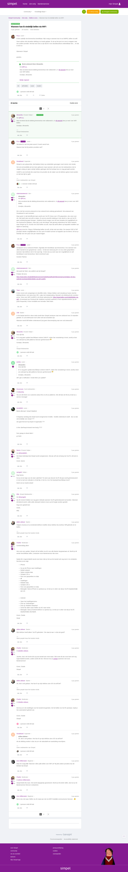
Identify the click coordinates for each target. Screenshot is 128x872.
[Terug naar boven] (124, 836)
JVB (18, 312)
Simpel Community (14, 18)
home (25, 4)
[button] (93, 12)
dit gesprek (62, 70)
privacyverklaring (58, 848)
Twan (18, 290)
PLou (18, 36)
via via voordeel (15, 854)
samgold (19, 472)
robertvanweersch (22, 193)
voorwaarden (57, 854)
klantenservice (43, 4)
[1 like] (25, 92)
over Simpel (14, 848)
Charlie (19, 542)
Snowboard (20, 161)
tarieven (13, 857)
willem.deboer (21, 522)
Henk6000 (20, 408)
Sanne (19, 450)
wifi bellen (25, 86)
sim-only (32, 4)
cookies (55, 851)
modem (39, 86)
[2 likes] (27, 184)
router (32, 86)
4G (18, 86)
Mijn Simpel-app (15, 860)
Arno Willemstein (22, 761)
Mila (18, 494)
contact (55, 658)
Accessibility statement (71, 839)
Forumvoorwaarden (56, 839)
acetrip (19, 362)
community (14, 851)
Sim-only (24, 18)
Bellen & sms (33, 18)
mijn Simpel (114, 4)
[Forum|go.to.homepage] (15, 12)
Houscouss (20, 389)
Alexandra (20, 115)
